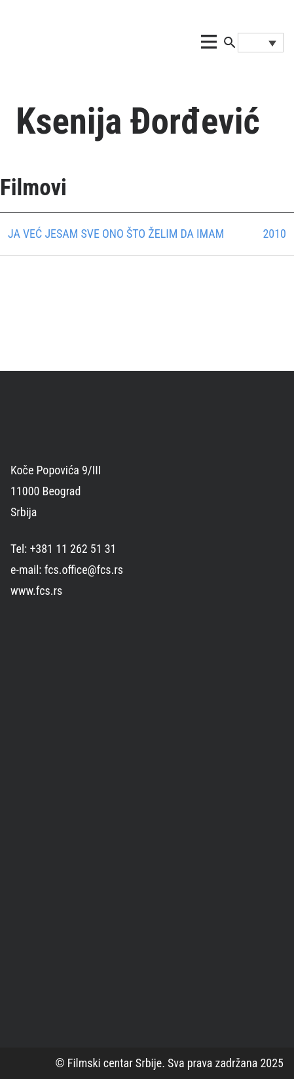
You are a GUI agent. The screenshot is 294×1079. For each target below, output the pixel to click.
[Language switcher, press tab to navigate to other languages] (261, 42)
